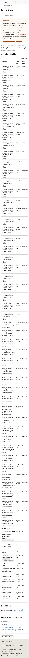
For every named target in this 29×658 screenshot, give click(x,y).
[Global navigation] (1, 2)
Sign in (26, 2)
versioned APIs (12, 30)
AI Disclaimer (4, 649)
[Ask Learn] (23, 5)
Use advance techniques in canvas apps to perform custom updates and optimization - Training (13, 626)
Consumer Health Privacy (7, 653)
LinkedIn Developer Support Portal (12, 41)
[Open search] (22, 2)
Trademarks (4, 656)
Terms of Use (19, 653)
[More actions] (26, 5)
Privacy (10, 651)
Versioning (7, 5)
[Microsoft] (15, 2)
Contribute (3, 651)
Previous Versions (13, 649)
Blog (20, 649)
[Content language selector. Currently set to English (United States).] (8, 641)
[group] (14, 330)
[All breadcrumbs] (2, 5)
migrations (23, 34)
